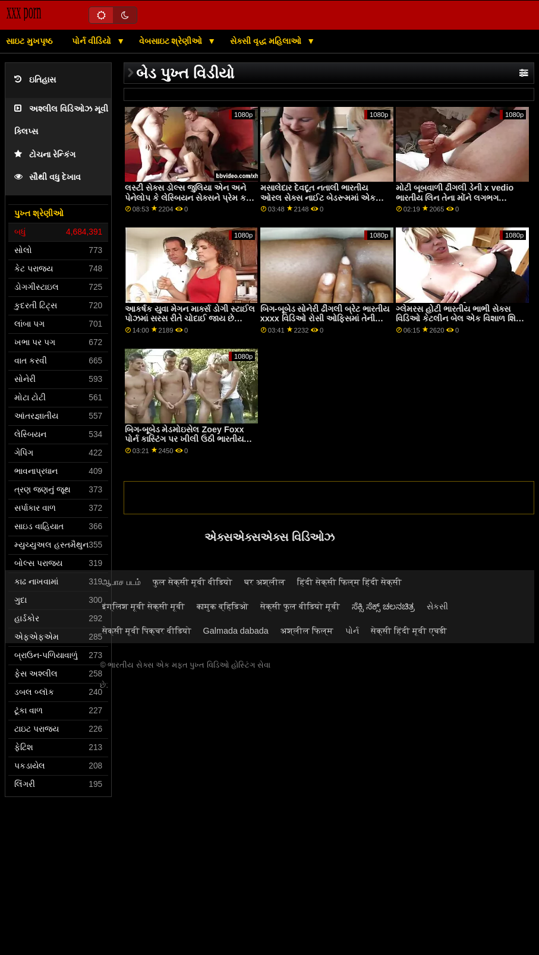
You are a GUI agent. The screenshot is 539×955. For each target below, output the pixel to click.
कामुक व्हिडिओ (222, 606)
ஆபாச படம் (121, 582)
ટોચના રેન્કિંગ (44, 154)
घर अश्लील (264, 582)
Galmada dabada (236, 630)
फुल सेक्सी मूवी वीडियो (192, 582)
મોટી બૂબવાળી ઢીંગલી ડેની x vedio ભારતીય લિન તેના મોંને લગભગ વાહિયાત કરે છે (454, 197)
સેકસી (437, 606)
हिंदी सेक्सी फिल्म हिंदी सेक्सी (349, 582)
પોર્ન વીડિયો (93, 41)
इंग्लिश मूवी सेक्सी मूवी (143, 606)
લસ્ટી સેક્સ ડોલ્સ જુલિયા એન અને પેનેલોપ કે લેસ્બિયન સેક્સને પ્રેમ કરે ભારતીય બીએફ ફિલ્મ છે (187, 197)
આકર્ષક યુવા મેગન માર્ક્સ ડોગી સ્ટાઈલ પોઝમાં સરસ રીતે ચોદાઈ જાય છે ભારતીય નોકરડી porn (190, 318)
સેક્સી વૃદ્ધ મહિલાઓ (267, 41)
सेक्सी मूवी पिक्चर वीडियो (146, 630)
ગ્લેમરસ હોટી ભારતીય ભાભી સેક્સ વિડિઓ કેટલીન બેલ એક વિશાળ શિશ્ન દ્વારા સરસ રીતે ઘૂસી (458, 318)
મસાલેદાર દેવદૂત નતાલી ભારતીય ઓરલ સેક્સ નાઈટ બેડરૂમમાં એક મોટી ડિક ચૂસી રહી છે (318, 197)
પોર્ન (352, 630)
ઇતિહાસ (35, 79)
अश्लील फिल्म (306, 630)
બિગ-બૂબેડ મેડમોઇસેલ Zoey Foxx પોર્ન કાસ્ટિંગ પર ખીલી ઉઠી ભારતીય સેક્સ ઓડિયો (184, 439)
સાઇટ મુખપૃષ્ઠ (29, 41)
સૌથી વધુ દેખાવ (47, 177)
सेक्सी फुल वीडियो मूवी (300, 606)
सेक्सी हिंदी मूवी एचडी (409, 630)
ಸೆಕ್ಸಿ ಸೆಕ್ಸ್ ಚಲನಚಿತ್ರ (383, 606)
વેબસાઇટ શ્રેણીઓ (172, 41)
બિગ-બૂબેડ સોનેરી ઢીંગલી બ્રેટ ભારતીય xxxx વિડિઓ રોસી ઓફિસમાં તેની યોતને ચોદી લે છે (325, 318)
